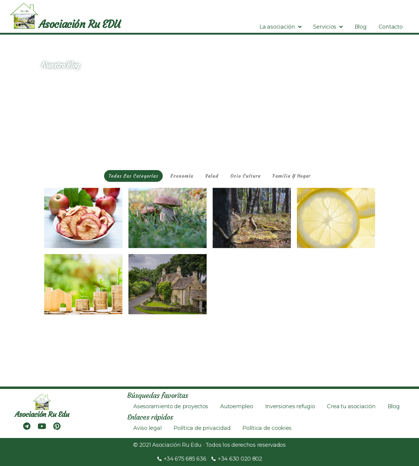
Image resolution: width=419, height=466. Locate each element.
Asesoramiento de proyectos (170, 406)
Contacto (391, 26)
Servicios (327, 27)
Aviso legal (147, 428)
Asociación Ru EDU (79, 24)
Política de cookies (266, 428)
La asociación (280, 27)
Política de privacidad (202, 428)
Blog (361, 26)
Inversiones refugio (290, 406)
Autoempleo (236, 406)
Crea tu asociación (351, 406)
